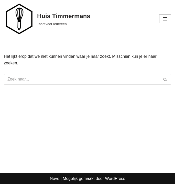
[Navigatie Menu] (165, 19)
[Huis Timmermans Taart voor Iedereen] (47, 19)
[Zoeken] (82, 79)
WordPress (115, 178)
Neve (54, 178)
